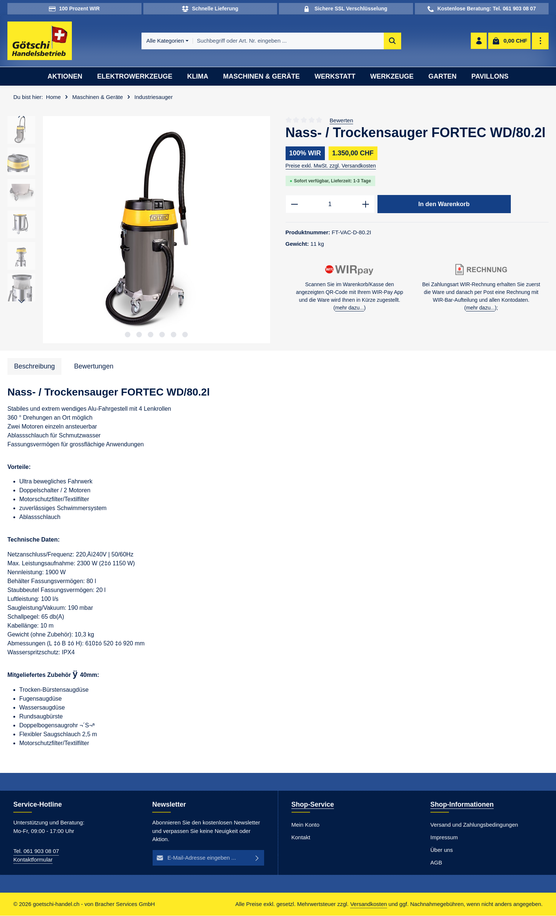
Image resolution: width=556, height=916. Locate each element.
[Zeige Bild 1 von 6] (127, 335)
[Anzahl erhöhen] (365, 205)
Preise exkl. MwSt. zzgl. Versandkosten (331, 166)
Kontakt (301, 837)
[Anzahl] (330, 205)
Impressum (444, 837)
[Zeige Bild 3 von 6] (150, 335)
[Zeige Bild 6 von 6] (185, 335)
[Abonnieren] (257, 858)
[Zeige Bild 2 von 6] (139, 335)
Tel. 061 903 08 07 (36, 851)
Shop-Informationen (462, 804)
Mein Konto (306, 825)
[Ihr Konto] (478, 41)
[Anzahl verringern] (294, 205)
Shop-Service (313, 804)
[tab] (34, 366)
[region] (139, 230)
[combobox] (288, 41)
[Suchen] (392, 41)
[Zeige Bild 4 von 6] (162, 335)
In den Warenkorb (444, 204)
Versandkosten (368, 904)
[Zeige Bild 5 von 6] (173, 335)
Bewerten (341, 121)
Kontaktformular (33, 860)
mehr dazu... (349, 308)
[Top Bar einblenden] (540, 41)
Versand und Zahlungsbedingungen (474, 825)
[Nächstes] (21, 302)
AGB (436, 863)
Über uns (441, 850)
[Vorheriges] (21, 117)
